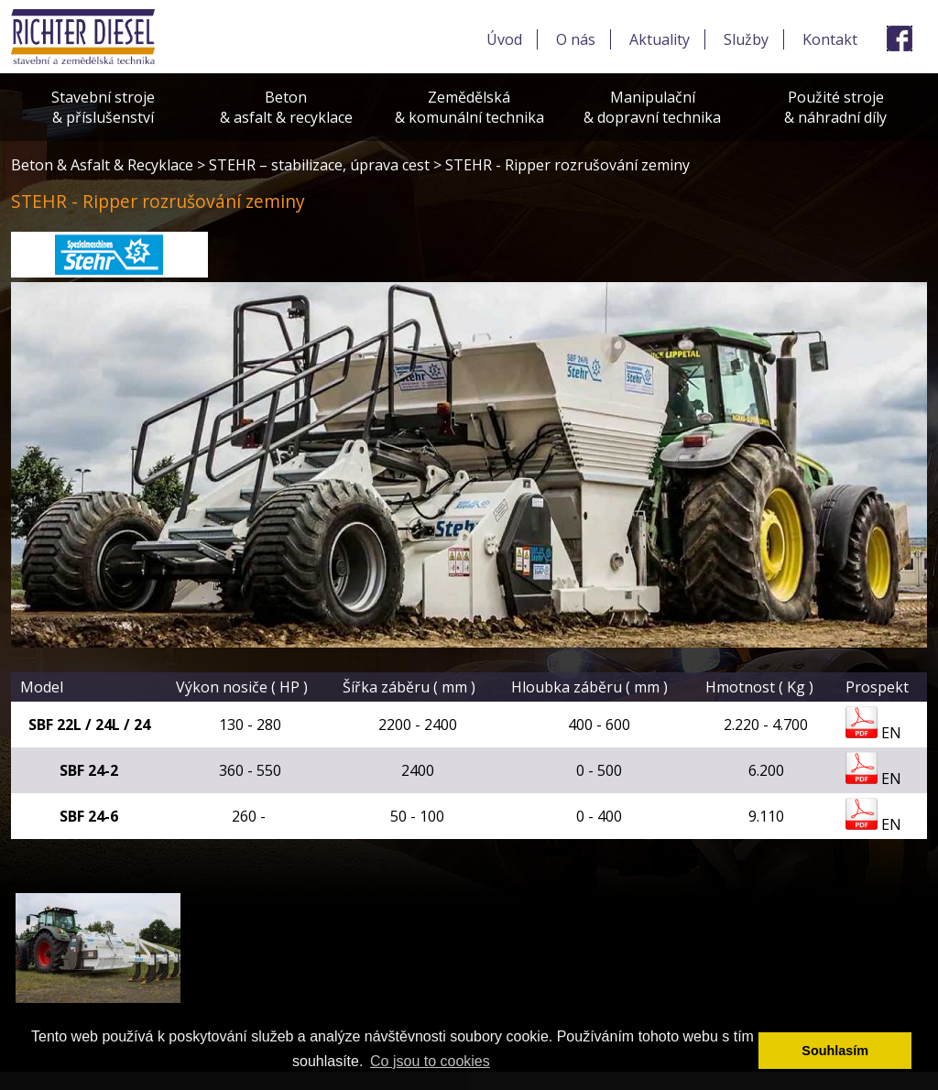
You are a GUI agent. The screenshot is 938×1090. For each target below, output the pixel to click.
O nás (575, 39)
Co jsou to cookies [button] (430, 1061)
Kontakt (829, 39)
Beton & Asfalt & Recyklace (102, 165)
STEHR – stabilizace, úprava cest (319, 165)
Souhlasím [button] (835, 1050)
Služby (746, 39)
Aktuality (659, 39)
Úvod (504, 39)
